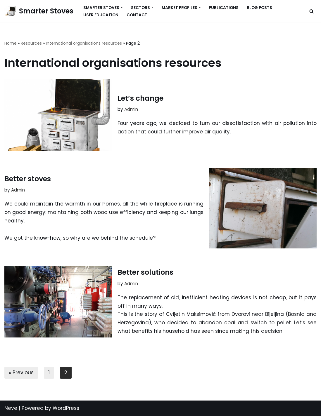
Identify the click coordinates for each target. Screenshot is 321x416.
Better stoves (27, 179)
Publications (224, 8)
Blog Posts (259, 8)
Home (10, 43)
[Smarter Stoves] (38, 11)
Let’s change (140, 98)
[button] (122, 7)
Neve (10, 408)
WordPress (66, 408)
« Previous (21, 372)
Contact (137, 15)
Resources (31, 43)
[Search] (311, 11)
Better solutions (145, 272)
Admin (131, 109)
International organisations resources (84, 43)
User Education (100, 15)
